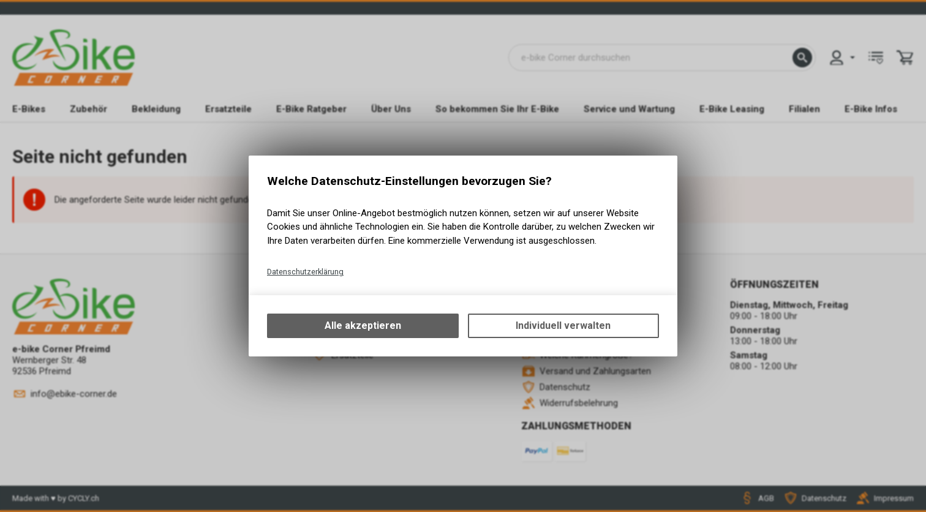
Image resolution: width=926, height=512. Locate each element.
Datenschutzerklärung (305, 271)
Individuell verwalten (563, 325)
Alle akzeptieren (363, 325)
